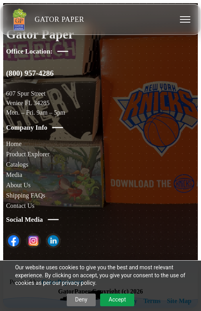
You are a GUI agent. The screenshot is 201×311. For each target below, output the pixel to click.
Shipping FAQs (25, 195)
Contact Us (20, 205)
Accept (117, 299)
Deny (81, 299)
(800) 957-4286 (30, 73)
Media (14, 174)
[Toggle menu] (185, 19)
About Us (18, 185)
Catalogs (17, 164)
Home (13, 143)
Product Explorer (28, 154)
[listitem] (13, 240)
